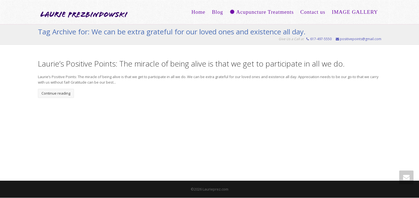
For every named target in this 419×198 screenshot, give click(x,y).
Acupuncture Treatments (262, 12)
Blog (217, 12)
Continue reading (55, 93)
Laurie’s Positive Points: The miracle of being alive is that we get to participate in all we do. (191, 63)
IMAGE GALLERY (355, 12)
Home (198, 12)
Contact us (312, 12)
